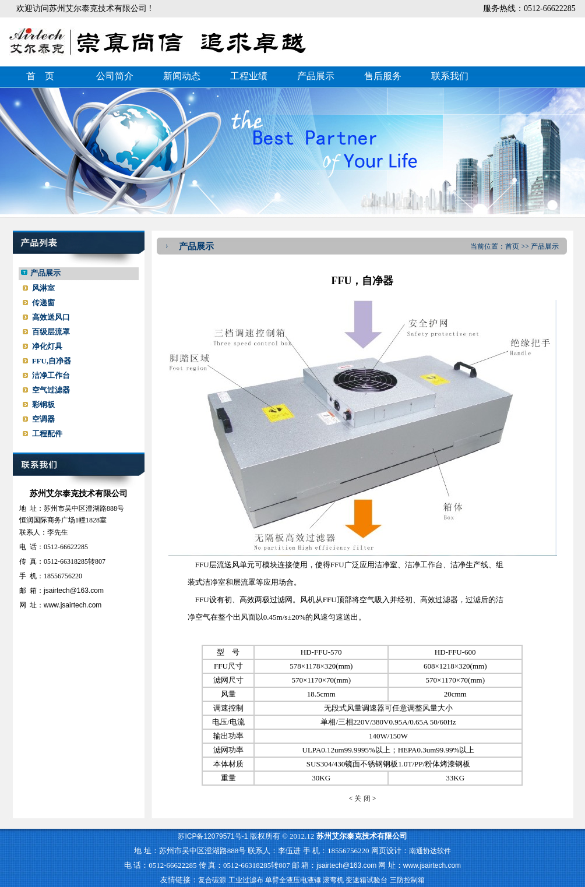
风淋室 (43, 288)
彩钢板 (43, 404)
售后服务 (382, 76)
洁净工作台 (51, 375)
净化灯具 (47, 346)
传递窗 (43, 302)
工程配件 (47, 433)
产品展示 (315, 76)
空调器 (43, 419)
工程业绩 (248, 76)
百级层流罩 (51, 331)
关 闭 (362, 798)
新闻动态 (181, 76)
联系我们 (449, 76)
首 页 (40, 76)
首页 (512, 246)
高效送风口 (51, 317)
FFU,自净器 (52, 360)
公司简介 (114, 76)
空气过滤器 (51, 390)
